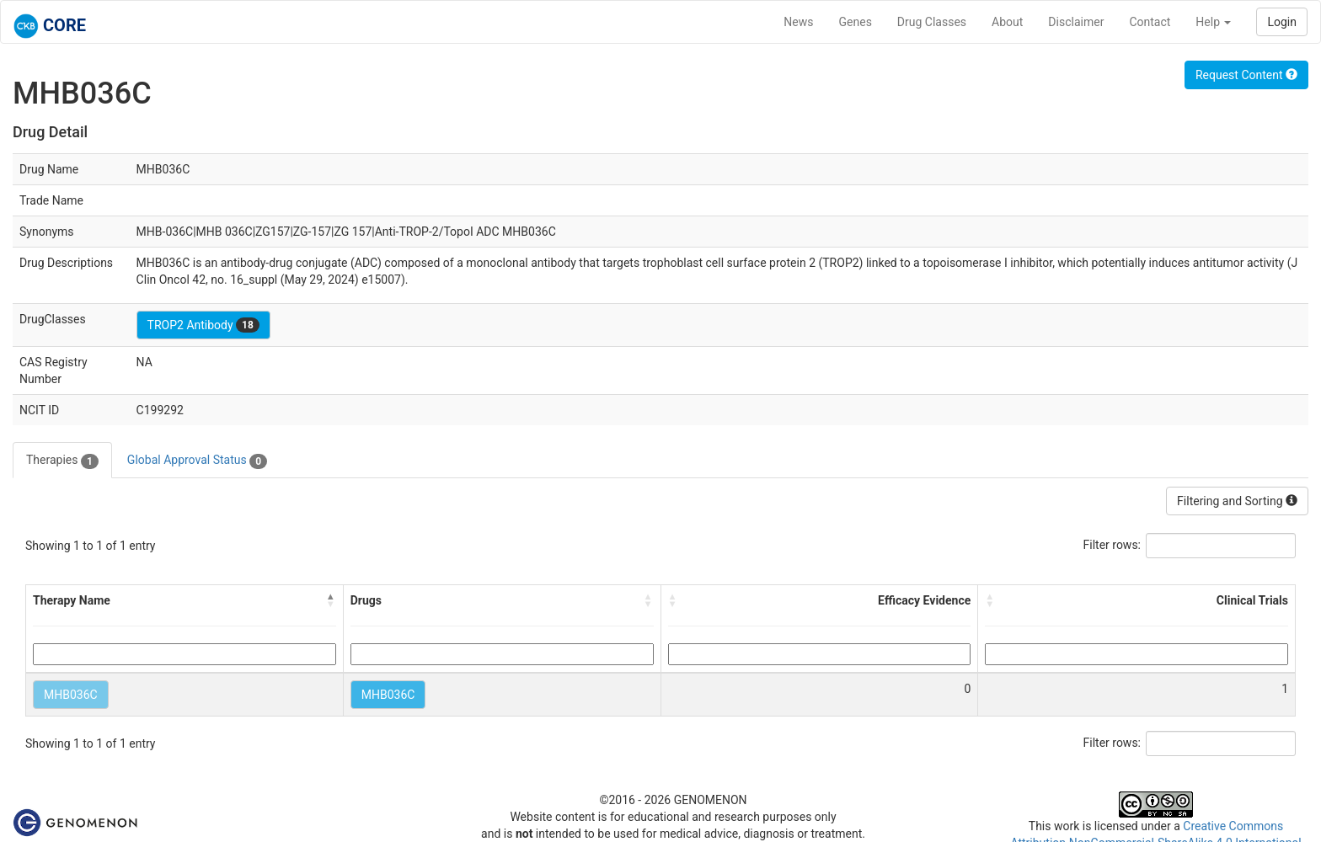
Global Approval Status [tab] (197, 460)
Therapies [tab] (62, 460)
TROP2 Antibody (203, 325)
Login (1282, 22)
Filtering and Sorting (1237, 501)
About (1007, 22)
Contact (1149, 22)
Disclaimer (1076, 22)
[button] (331, 600)
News (798, 22)
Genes (855, 22)
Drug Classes (931, 22)
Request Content (1246, 75)
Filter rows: (1112, 545)
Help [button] (1213, 22)
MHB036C (71, 694)
